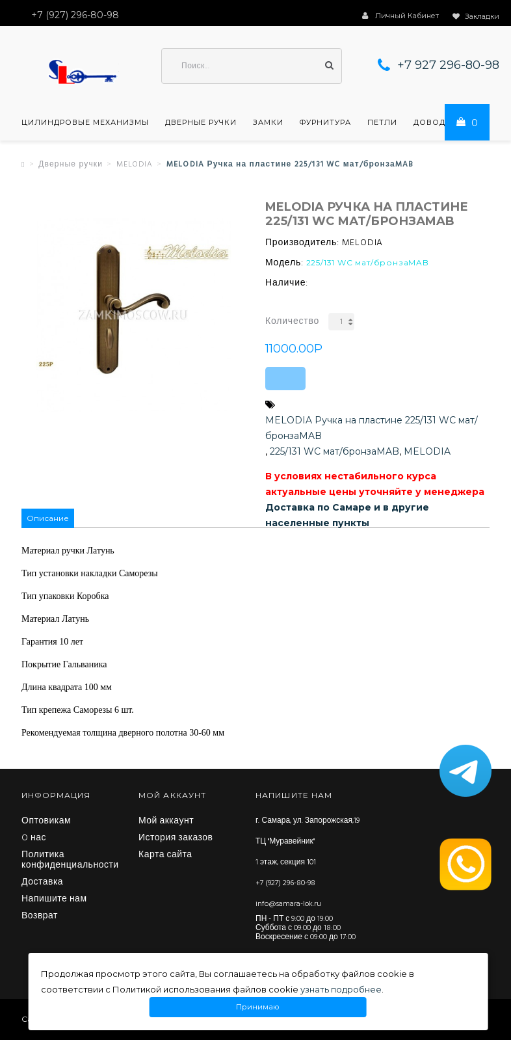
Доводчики (441, 122)
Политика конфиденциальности (70, 860)
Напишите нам (54, 899)
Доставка (42, 882)
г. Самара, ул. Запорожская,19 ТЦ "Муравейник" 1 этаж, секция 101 (307, 841)
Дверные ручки (201, 122)
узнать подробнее (341, 989)
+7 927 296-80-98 (448, 65)
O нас (33, 838)
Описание (48, 518)
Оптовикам (46, 821)
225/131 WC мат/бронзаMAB (334, 451)
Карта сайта (165, 855)
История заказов (175, 838)
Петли (382, 122)
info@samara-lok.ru (288, 904)
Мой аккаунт (166, 821)
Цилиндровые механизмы (85, 122)
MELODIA (134, 164)
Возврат (39, 916)
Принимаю (258, 1007)
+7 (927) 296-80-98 (285, 883)
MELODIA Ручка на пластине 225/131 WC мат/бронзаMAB (371, 428)
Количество (292, 321)
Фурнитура (325, 122)
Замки (268, 122)
